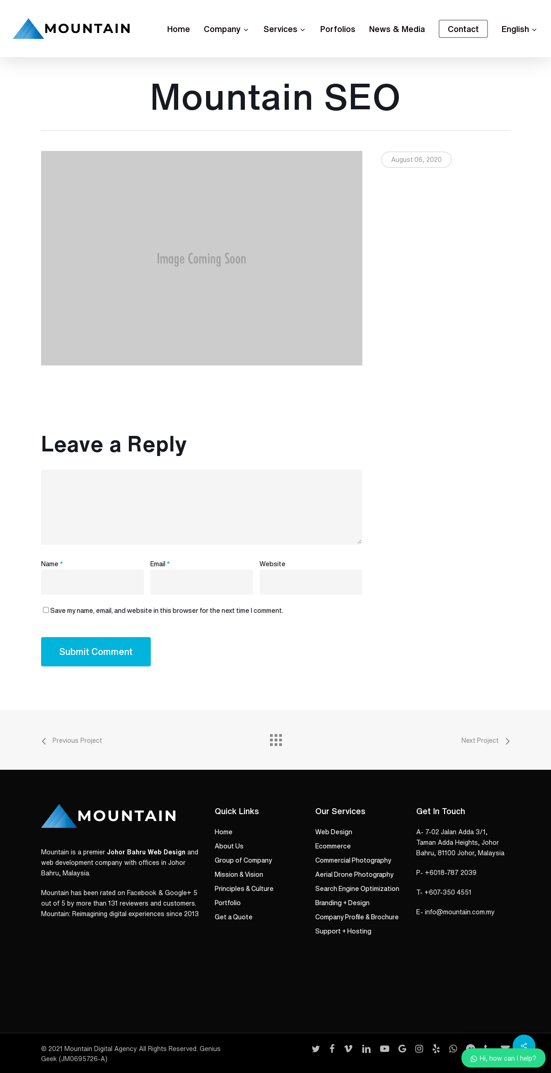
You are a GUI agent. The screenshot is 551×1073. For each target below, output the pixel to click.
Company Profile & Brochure (357, 917)
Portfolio (228, 903)
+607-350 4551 (448, 892)
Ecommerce (333, 846)
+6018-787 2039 (451, 872)
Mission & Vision (239, 874)
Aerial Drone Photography (354, 874)
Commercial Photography (353, 860)
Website (273, 564)
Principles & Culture (244, 888)
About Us (229, 846)
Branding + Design (342, 903)
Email (160, 564)
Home (224, 832)
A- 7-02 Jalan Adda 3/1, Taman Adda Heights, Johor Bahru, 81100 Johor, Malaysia (460, 842)
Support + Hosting (343, 931)
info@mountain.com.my (460, 912)
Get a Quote (234, 917)
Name (52, 564)
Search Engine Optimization (357, 888)
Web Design (333, 832)
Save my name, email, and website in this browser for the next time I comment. (166, 610)
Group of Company (243, 860)
